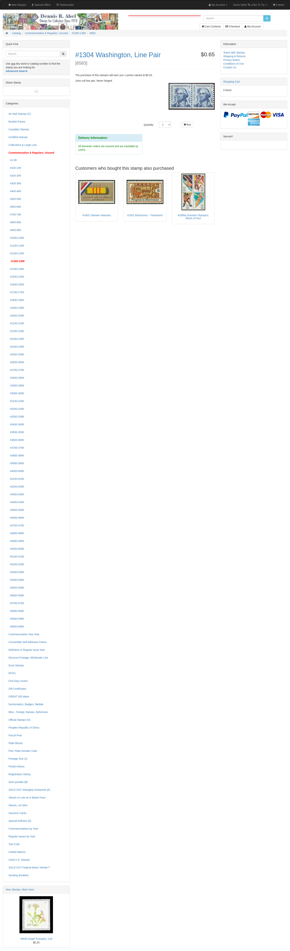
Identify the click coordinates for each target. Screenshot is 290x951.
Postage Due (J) (18, 758)
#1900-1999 (16, 307)
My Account (252, 26)
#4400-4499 (16, 502)
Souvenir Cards (17, 813)
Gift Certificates (17, 688)
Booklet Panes (17, 121)
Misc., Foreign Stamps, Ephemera (28, 712)
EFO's (12, 673)
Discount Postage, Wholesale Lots (28, 657)
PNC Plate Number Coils (23, 750)
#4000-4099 (16, 471)
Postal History (16, 766)
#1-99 (13, 160)
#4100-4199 (16, 478)
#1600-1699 (16, 284)
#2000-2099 (16, 315)
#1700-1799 (16, 292)
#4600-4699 (16, 517)
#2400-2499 (16, 346)
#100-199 (15, 167)
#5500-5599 (16, 587)
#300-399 (15, 183)
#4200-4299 (16, 486)
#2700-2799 (16, 370)
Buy (187, 124)
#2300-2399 (16, 338)
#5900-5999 (16, 618)
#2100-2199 (16, 323)
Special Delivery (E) (20, 820)
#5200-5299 (16, 564)
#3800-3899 (16, 455)
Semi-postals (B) (18, 782)
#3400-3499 (16, 424)
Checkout (232, 26)
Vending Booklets (19, 875)
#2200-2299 (16, 331)
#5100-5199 (16, 556)
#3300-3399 (16, 416)
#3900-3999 (16, 463)
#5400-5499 (16, 579)
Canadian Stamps (19, 129)
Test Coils (14, 844)
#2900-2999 (16, 385)
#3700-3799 (16, 447)
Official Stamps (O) (19, 719)
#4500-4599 (16, 509)
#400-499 (15, 191)
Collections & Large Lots (23, 144)
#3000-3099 (16, 393)
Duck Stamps (16, 665)
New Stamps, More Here (20, 889)
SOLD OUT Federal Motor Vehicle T (29, 867)
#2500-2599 (16, 354)
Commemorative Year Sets (24, 634)
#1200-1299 (16, 253)
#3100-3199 (16, 401)
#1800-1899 (16, 300)
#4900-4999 (16, 541)
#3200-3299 (16, 408)
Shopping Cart (231, 81)
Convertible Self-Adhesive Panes (27, 642)
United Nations (17, 851)
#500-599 (15, 198)
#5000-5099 (16, 548)
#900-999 (15, 230)
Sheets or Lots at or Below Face (27, 797)
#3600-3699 (16, 439)
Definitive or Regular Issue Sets (27, 649)
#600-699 (15, 206)
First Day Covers (18, 680)
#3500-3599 (16, 432)
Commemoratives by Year (23, 828)
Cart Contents (211, 26)
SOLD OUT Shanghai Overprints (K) (29, 789)
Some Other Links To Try (250, 4)
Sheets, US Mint (18, 805)
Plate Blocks (16, 743)
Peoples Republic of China (24, 727)
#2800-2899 (16, 377)
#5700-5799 (16, 603)
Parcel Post (15, 735)
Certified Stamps (18, 137)
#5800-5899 (16, 611)
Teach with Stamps (234, 52)
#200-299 (15, 175)
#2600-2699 (16, 362)
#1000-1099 (16, 237)
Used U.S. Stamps (19, 859)
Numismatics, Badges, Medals (26, 704)
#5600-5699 (16, 595)
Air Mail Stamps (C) (20, 113)
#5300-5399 (16, 572)
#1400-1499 (16, 268)
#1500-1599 (16, 276)
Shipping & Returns (234, 56)
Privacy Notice (231, 59)
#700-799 (15, 214)
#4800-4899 (16, 533)
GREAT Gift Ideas (19, 696)
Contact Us (229, 67)
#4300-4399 (16, 494)
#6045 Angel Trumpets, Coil (36, 938)
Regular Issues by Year (22, 836)
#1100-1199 (16, 245)
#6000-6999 (16, 626)
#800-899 (15, 222)
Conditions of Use (233, 63)
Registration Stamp (20, 774)
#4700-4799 (16, 525)
